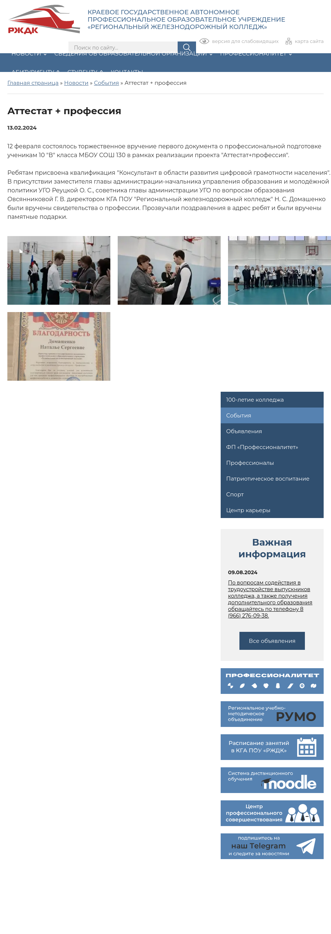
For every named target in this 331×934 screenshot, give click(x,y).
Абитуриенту (35, 72)
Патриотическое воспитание (267, 478)
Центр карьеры (248, 510)
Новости (28, 53)
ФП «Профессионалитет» (262, 447)
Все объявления (272, 640)
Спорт (234, 494)
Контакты (127, 72)
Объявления (244, 431)
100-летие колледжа (255, 399)
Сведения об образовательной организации (133, 53)
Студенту (84, 72)
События (238, 415)
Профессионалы (250, 462)
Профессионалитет (256, 53)
